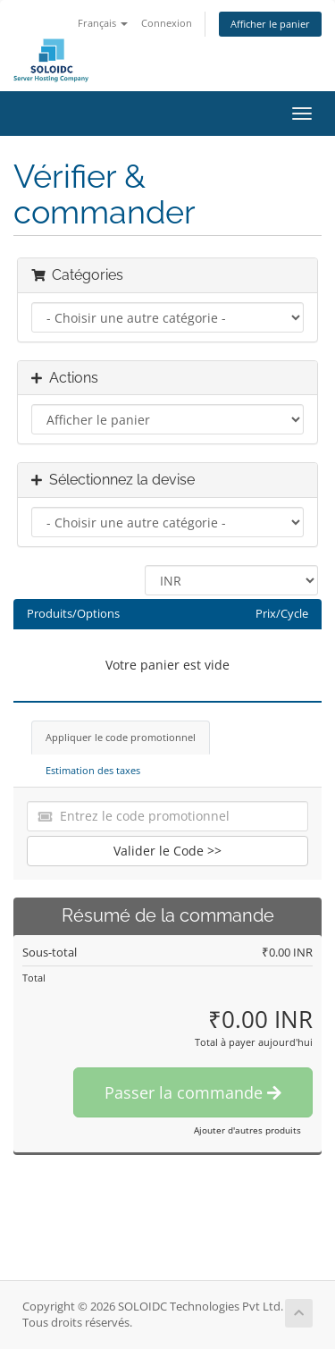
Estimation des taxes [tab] (93, 770)
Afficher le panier (270, 23)
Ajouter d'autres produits (247, 1130)
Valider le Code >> (167, 850)
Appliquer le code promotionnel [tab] (121, 737)
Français (103, 23)
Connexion (166, 23)
